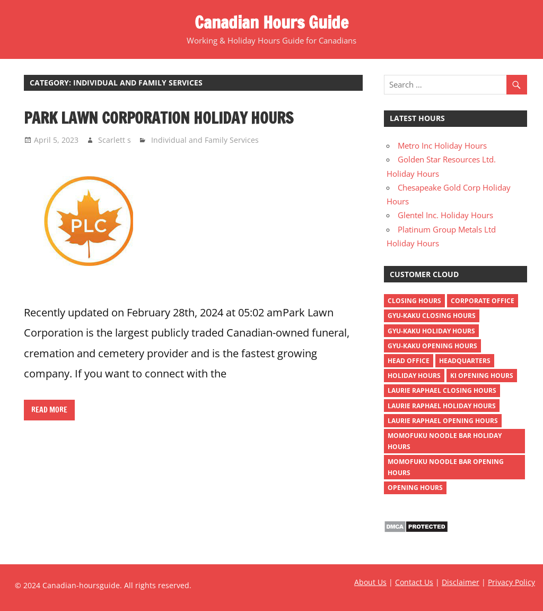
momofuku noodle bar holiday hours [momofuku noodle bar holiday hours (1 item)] (445, 441)
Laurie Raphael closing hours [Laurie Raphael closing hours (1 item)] (442, 390)
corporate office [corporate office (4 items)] (482, 300)
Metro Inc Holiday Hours (442, 145)
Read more (49, 410)
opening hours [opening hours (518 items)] (415, 487)
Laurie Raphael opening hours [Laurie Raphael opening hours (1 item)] (443, 420)
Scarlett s (114, 140)
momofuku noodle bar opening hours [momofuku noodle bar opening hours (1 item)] (446, 467)
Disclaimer (460, 582)
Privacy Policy (511, 582)
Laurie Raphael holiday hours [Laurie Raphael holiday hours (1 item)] (442, 405)
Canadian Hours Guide (271, 22)
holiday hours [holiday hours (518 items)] (414, 375)
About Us (370, 582)
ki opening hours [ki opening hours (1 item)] (481, 375)
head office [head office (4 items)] (409, 360)
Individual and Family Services (205, 140)
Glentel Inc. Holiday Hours (445, 215)
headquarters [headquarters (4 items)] (465, 360)
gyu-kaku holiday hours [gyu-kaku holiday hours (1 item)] (431, 330)
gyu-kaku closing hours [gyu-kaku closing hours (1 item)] (432, 315)
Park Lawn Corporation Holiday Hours (158, 117)
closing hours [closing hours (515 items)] (414, 300)
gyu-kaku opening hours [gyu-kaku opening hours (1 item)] (432, 345)
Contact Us (414, 582)
